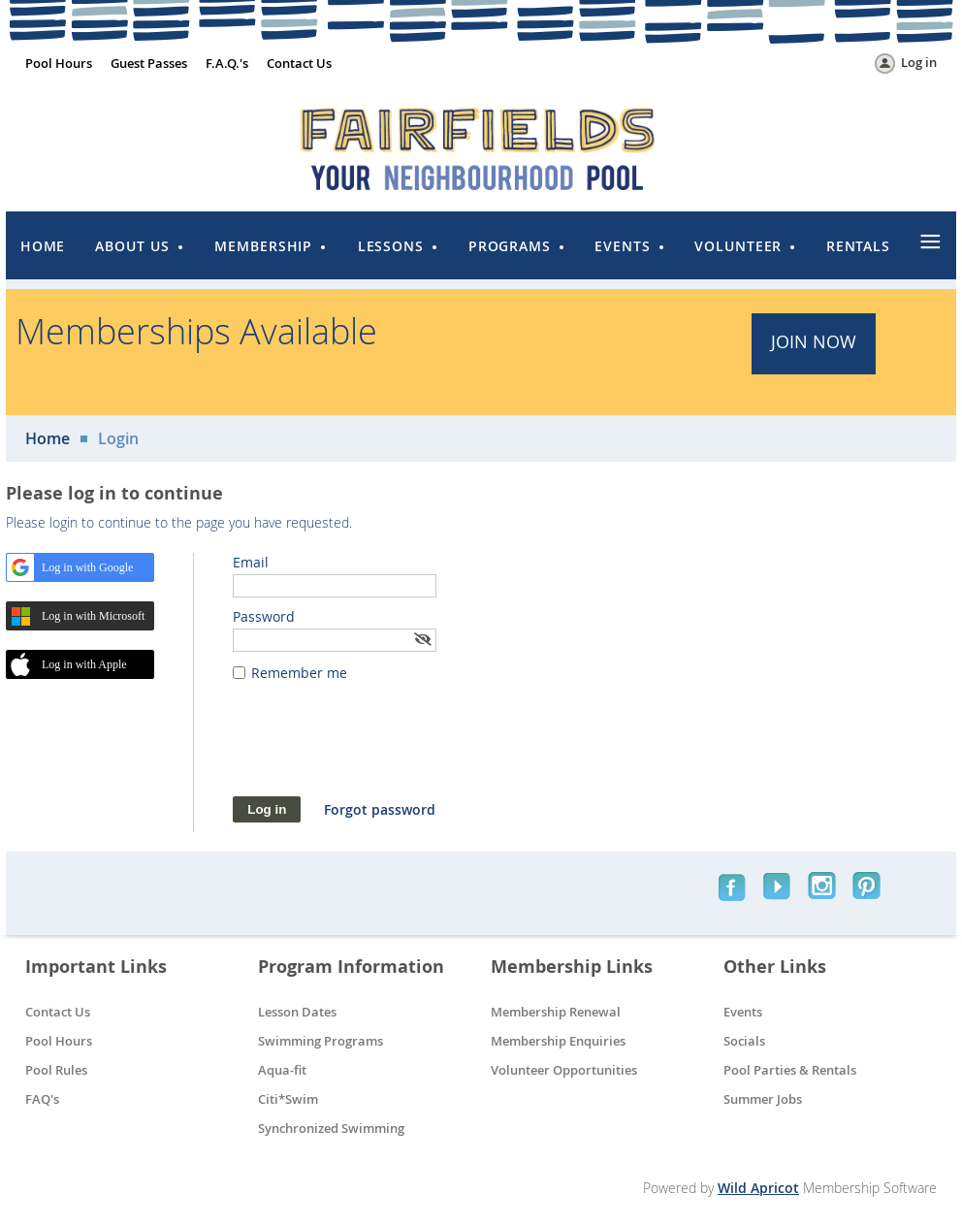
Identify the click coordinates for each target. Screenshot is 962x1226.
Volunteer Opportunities (564, 1070)
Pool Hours (58, 63)
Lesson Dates (297, 1011)
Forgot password (379, 809)
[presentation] (380, 749)
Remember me (299, 672)
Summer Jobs (762, 1099)
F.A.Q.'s (227, 63)
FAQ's (42, 1099)
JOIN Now (813, 341)
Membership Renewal (556, 1011)
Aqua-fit (282, 1070)
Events (742, 1011)
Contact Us (299, 63)
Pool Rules (56, 1070)
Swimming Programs (320, 1040)
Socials (744, 1040)
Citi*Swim (288, 1099)
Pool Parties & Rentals (789, 1070)
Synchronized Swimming (331, 1128)
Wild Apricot (758, 1187)
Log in (919, 62)
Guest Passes (149, 63)
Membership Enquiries (558, 1040)
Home (47, 438)
